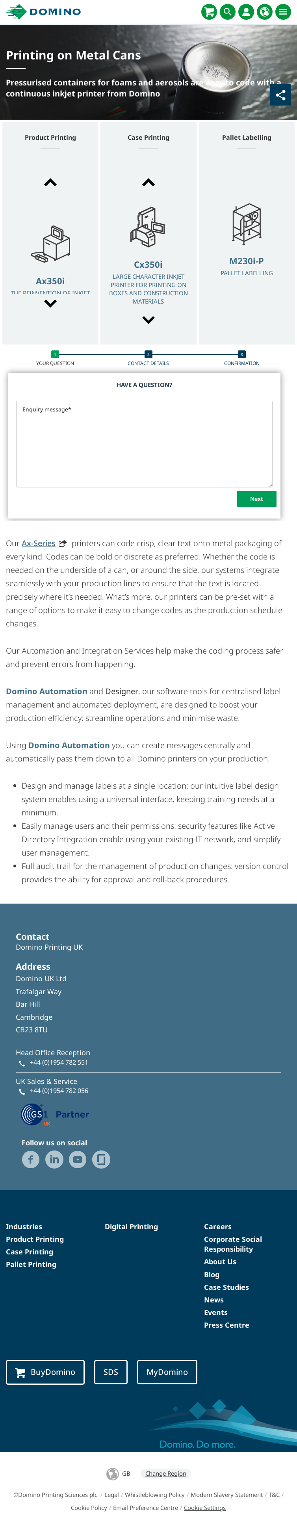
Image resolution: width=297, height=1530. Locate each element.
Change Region (165, 1473)
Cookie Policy (89, 1507)
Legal (111, 1495)
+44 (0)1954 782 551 (59, 1062)
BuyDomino (45, 1372)
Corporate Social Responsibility (233, 1244)
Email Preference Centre (145, 1507)
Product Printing (35, 1239)
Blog (211, 1274)
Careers (218, 1226)
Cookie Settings (205, 1507)
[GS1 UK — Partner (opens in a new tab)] (55, 1113)
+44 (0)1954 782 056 (59, 1090)
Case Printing (29, 1251)
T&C (274, 1495)
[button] (50, 182)
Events (216, 1312)
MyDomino (167, 1372)
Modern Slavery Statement (227, 1495)
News (214, 1299)
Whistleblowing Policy (155, 1495)
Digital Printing (131, 1226)
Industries (24, 1226)
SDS (111, 1372)
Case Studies (226, 1287)
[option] (50, 274)
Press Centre (226, 1325)
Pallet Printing (31, 1264)
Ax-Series (39, 543)
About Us (220, 1261)
